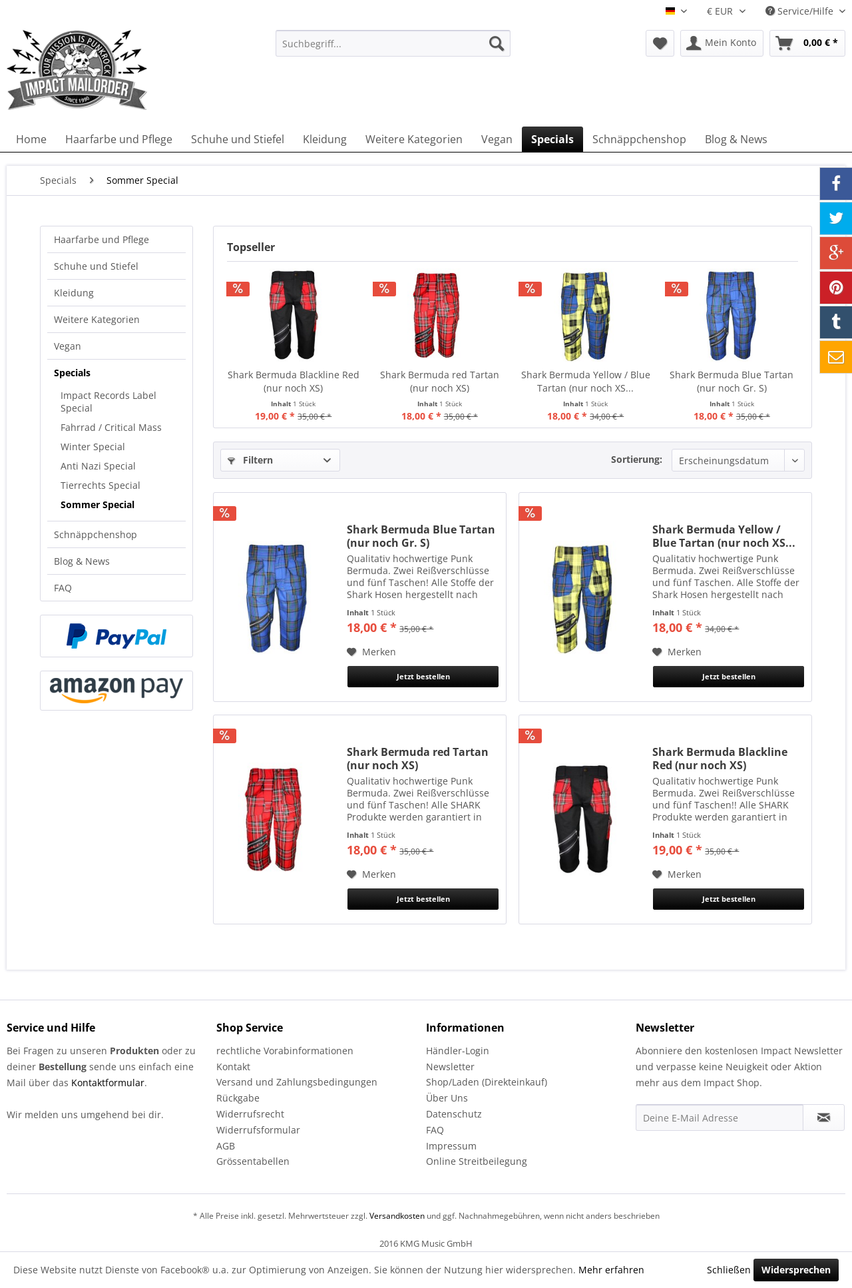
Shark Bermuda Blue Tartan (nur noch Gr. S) (731, 381)
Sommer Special (97, 504)
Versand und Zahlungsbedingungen (296, 1082)
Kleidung (74, 292)
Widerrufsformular (258, 1130)
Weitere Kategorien (97, 319)
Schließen (729, 1269)
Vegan (67, 346)
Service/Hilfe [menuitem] (800, 11)
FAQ (63, 587)
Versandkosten (397, 1215)
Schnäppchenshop (95, 534)
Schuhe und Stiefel (96, 266)
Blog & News (82, 561)
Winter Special (93, 446)
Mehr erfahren (611, 1269)
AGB (225, 1145)
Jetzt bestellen (423, 676)
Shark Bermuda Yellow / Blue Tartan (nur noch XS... (585, 381)
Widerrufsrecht (250, 1114)
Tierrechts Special (100, 485)
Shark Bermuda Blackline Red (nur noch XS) (293, 381)
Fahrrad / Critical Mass (111, 427)
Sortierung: (636, 459)
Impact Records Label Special (108, 401)
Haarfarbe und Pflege (101, 239)
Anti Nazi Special (98, 466)
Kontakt (233, 1066)
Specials (72, 372)
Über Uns (447, 1098)
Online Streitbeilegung (476, 1161)
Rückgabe (238, 1098)
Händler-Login (457, 1050)
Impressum (451, 1145)
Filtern (250, 460)
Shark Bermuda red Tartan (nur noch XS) (439, 381)
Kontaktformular (107, 1082)
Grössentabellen (253, 1161)
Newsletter (450, 1066)
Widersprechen (796, 1269)
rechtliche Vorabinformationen (284, 1050)
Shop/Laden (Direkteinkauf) (486, 1082)
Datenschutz (454, 1114)
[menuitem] (393, 43)
